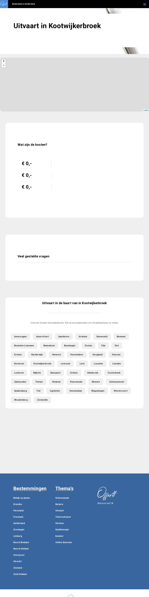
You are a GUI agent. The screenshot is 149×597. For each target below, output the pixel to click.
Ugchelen (55, 391)
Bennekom (49, 345)
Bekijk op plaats (21, 498)
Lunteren (19, 373)
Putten (39, 382)
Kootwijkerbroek (42, 363)
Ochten (74, 373)
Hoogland (98, 354)
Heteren (56, 354)
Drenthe (17, 504)
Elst (117, 345)
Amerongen (20, 336)
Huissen (116, 354)
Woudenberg (21, 400)
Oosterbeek (114, 373)
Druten (88, 345)
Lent (82, 363)
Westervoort (121, 391)
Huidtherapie (62, 529)
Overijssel (18, 555)
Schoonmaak (62, 498)
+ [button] (4, 61)
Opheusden (20, 382)
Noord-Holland (21, 548)
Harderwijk (37, 354)
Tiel (38, 391)
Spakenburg (20, 391)
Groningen (18, 529)
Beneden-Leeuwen (24, 345)
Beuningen (69, 345)
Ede (103, 345)
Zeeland (17, 568)
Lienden (116, 363)
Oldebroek (92, 373)
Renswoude (76, 382)
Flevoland (18, 510)
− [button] (4, 65)
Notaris (59, 504)
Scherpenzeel (116, 382)
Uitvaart (59, 510)
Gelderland (19, 523)
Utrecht (17, 561)
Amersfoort (42, 336)
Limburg (17, 536)
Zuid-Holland (20, 574)
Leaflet (145, 110)
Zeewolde (42, 400)
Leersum (65, 363)
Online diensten (63, 542)
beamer (59, 536)
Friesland (18, 517)
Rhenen (96, 382)
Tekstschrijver (63, 517)
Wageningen (97, 391)
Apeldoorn (63, 336)
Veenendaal (75, 391)
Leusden (98, 363)
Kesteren (19, 363)
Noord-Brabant (21, 542)
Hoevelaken (76, 354)
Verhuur (59, 523)
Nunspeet (55, 373)
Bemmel (121, 336)
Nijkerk (37, 373)
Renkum (56, 382)
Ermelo (18, 354)
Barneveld (102, 336)
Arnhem (83, 336)
